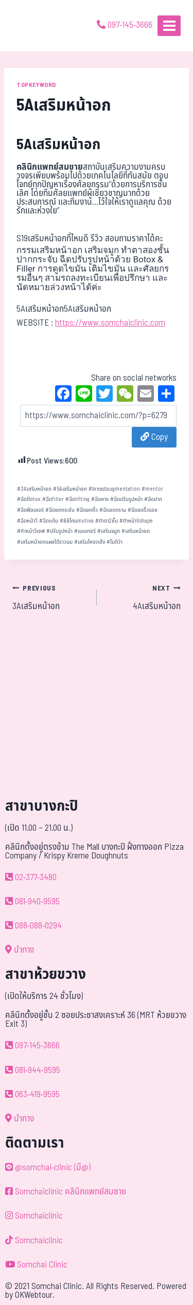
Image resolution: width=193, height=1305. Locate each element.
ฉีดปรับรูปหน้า (126, 499)
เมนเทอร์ (85, 531)
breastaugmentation (114, 489)
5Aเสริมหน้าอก (70, 489)
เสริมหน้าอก (135, 531)
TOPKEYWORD (36, 85)
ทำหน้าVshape (136, 520)
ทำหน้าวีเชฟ (31, 531)
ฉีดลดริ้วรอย (142, 510)
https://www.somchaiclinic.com (110, 323)
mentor (152, 489)
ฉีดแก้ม (48, 520)
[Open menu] (169, 25)
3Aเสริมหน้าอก (34, 489)
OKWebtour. (35, 1295)
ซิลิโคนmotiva (77, 520)
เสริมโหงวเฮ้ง (89, 542)
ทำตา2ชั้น (106, 520)
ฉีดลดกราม (112, 510)
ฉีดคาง (100, 499)
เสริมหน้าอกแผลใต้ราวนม (45, 542)
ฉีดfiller (53, 499)
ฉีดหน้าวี (27, 520)
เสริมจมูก (108, 531)
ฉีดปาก (153, 499)
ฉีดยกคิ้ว (87, 510)
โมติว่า (114, 542)
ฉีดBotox (29, 499)
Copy (154, 437)
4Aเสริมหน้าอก (143, 597)
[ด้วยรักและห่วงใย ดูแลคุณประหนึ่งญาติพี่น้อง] (37, 25)
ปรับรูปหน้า (59, 531)
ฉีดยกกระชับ (60, 510)
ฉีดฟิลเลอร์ (30, 510)
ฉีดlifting (77, 499)
